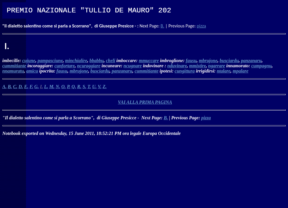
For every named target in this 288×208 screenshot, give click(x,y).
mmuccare (149, 60)
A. (4, 86)
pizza (201, 26)
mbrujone (208, 60)
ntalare (223, 70)
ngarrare (216, 65)
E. (26, 86)
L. (46, 86)
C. (15, 86)
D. (20, 86)
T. (89, 86)
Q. (74, 86)
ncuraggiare (89, 65)
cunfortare (64, 65)
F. (31, 86)
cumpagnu (261, 65)
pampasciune (50, 60)
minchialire (76, 60)
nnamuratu (13, 70)
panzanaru (251, 60)
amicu (32, 70)
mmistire (197, 65)
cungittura (185, 70)
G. (36, 86)
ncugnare (133, 65)
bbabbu (97, 60)
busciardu (229, 60)
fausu (191, 60)
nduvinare (177, 65)
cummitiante (14, 65)
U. (94, 86)
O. (63, 86)
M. (51, 86)
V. (100, 86)
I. (41, 86)
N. (58, 86)
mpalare (240, 70)
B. (162, 26)
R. (79, 86)
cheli (110, 60)
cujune (28, 60)
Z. (105, 86)
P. (68, 86)
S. (84, 86)
